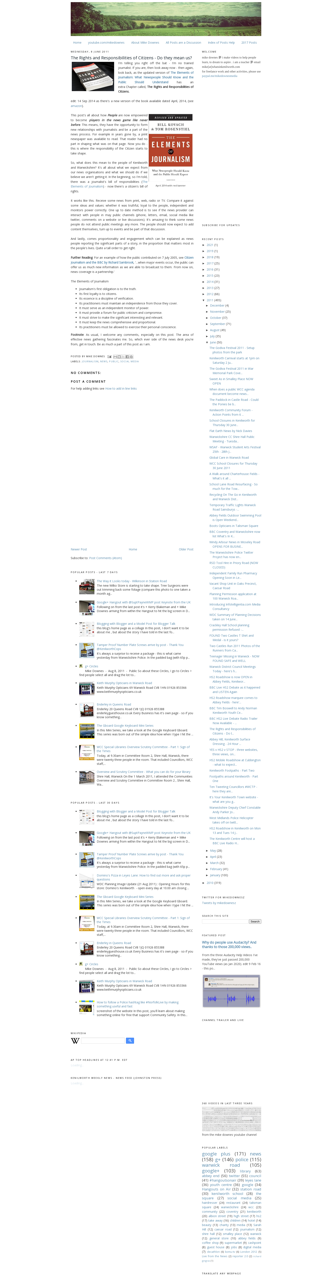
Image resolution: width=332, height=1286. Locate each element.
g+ (218, 1159)
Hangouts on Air (216, 1189)
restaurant (233, 1203)
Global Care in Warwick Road (229, 458)
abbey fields (247, 1238)
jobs (234, 1247)
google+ (211, 1170)
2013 (210, 288)
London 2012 (248, 1252)
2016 (210, 269)
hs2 (258, 1216)
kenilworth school (227, 1193)
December (217, 305)
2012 (210, 294)
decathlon (213, 1252)
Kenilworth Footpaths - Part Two (232, 770)
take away (215, 1220)
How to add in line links (121, 388)
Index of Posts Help (221, 42)
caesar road (223, 1229)
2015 (210, 276)
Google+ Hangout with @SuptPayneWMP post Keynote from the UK (144, 602)
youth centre (221, 1184)
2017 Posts (249, 42)
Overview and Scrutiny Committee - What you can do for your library (143, 772)
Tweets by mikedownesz (219, 903)
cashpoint (254, 1243)
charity (224, 1225)
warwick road (221, 1165)
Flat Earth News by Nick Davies (230, 431)
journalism (90, 361)
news (103, 361)
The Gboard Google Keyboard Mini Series (125, 726)
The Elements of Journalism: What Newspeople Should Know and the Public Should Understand (156, 77)
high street (241, 1216)
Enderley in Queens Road (114, 704)
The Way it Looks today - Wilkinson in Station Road (132, 581)
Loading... (77, 1065)
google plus (216, 1153)
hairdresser (209, 1203)
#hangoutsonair (222, 1180)
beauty (206, 1225)
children (235, 1220)
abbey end (211, 1175)
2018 (210, 257)
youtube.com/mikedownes (106, 42)
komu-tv (230, 1252)
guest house (216, 1247)
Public (114, 361)
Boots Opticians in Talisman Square (233, 526)
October (216, 318)
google (247, 1184)
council (255, 1175)
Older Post (186, 549)
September (218, 324)
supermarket (233, 1243)
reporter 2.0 (240, 1256)
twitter (234, 1175)
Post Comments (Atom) (105, 558)
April (213, 857)
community (209, 1212)
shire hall (208, 1234)
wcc (251, 1207)
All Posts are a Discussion (183, 42)
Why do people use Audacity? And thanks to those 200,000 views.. (229, 944)
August (215, 330)
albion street (217, 1216)
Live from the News (214, 1256)
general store (219, 1238)
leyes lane (253, 1180)
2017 (210, 263)
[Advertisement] (106, 513)
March (215, 863)
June (213, 342)
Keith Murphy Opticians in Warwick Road (124, 683)
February (216, 869)
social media (129, 361)
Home (77, 42)
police (241, 1159)
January (215, 875)
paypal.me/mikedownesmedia (219, 76)
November (217, 312)
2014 (210, 282)
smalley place (232, 1234)
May (213, 851)
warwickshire (230, 1207)
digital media (252, 1247)
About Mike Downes (145, 42)
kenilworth (254, 1212)
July (213, 336)
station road (250, 1189)
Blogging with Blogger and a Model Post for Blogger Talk (136, 624)
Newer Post (79, 549)
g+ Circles (91, 666)
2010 (210, 883)
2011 (210, 300)
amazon (76, 106)
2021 (210, 245)
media (241, 1225)
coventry (232, 1212)
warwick (255, 1234)
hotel (251, 1220)
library (245, 1171)
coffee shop (210, 1243)
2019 (210, 251)
